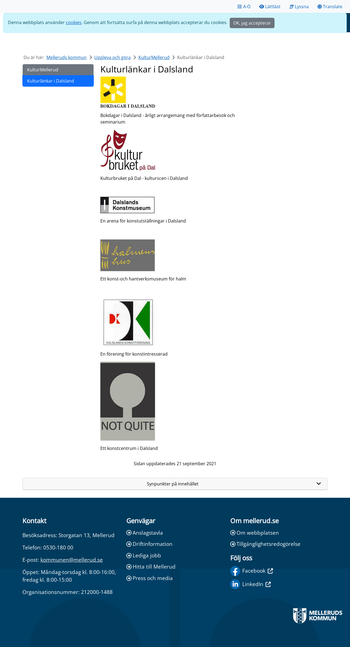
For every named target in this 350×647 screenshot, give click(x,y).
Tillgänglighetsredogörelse (265, 544)
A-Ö (244, 7)
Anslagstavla (144, 532)
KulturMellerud (154, 57)
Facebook (251, 571)
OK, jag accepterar (252, 23)
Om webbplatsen (254, 532)
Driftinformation (149, 544)
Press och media (149, 578)
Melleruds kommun (66, 57)
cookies (73, 22)
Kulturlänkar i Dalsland (50, 81)
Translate (329, 7)
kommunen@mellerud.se (71, 559)
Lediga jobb (143, 555)
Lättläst (270, 7)
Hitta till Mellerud (151, 566)
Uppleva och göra (112, 57)
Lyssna (299, 7)
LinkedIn (250, 584)
